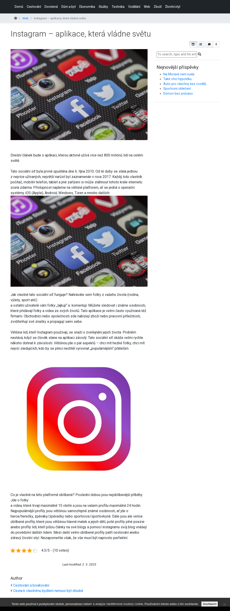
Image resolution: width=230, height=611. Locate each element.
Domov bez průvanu (178, 93)
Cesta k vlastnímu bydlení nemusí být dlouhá (47, 591)
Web (147, 7)
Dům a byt (68, 7)
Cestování (34, 7)
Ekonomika (87, 7)
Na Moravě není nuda (178, 74)
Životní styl (172, 7)
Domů (19, 7)
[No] (224, 604)
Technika (118, 7)
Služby (103, 7)
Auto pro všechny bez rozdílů (184, 84)
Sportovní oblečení (177, 89)
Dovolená (51, 7)
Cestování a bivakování (30, 585)
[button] (193, 44)
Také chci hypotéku (177, 79)
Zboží (157, 7)
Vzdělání (134, 7)
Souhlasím (210, 604)
